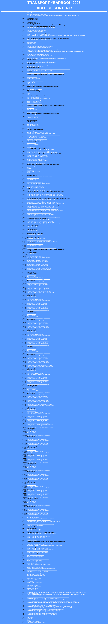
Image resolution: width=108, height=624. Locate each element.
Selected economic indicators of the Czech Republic (38, 28)
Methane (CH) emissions (32, 585)
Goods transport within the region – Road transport (38, 266)
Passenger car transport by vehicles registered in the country (40, 518)
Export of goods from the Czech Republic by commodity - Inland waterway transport (45, 203)
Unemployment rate (31, 82)
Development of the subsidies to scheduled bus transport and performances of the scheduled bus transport (51, 599)
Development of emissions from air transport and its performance (42, 614)
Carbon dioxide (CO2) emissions (34, 578)
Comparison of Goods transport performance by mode (39, 190)
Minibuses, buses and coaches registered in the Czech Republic (41, 133)
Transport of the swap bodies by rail (35, 245)
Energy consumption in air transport (34, 560)
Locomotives (29, 122)
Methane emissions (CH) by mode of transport (37, 571)
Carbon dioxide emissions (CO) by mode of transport (38, 564)
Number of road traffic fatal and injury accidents (37, 548)
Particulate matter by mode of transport (35, 574)
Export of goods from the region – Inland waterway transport (40, 363)
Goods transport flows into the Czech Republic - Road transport (41, 222)
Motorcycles (29, 168)
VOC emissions (30, 584)
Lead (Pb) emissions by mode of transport (36, 575)
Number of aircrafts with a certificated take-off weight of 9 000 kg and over (43, 149)
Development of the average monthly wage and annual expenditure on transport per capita (48, 597)
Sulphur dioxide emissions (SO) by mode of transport (39, 572)
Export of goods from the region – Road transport (37, 264)
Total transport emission (32, 563)
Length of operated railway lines (34, 106)
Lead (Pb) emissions (31, 589)
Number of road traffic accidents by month (36, 537)
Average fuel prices (31, 56)
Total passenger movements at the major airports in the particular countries (43, 521)
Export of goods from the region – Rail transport (37, 260)
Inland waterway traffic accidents (34, 538)
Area (28, 75)
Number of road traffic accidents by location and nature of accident (41, 533)
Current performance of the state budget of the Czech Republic (41, 27)
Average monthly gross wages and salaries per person (39, 40)
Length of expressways (32, 112)
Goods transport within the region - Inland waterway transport (40, 366)
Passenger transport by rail (33, 178)
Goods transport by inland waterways (35, 234)
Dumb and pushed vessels (32, 144)
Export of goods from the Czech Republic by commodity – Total (41, 199)
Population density (31, 87)
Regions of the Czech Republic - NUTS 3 (36, 622)
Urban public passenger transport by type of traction (38, 183)
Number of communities (32, 77)
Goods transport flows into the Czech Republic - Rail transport (40, 221)
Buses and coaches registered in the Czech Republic (38, 157)
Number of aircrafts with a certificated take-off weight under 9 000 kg (42, 152)
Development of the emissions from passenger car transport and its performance (45, 609)
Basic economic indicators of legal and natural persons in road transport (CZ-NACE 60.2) (46, 65)
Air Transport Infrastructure (33, 101)
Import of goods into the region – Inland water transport (39, 269)
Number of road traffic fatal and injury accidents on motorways (40, 549)
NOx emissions (30, 581)
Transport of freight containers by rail (35, 244)
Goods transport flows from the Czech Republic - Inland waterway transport (43, 217)
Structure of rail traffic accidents (34, 529)
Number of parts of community (33, 78)
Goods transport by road (32, 230)
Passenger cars (30, 170)
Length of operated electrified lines (34, 116)
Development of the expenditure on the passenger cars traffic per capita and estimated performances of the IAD (53, 602)
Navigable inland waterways (33, 621)
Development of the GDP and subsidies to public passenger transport (43, 598)
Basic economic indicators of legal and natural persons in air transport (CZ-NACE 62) (45, 73)
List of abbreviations (32, 12)
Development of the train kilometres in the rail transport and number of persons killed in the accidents (50, 606)
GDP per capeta (30, 85)
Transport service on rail (32, 253)
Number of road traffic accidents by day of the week (38, 536)
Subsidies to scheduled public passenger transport (38, 54)
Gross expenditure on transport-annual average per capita (39, 55)
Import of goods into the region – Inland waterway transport (40, 365)
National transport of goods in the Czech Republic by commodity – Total (42, 192)
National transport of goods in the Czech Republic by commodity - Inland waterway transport (47, 196)
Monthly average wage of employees (35, 81)
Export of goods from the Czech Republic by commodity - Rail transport (42, 201)
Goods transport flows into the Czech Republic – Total (38, 219)
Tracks (28, 93)
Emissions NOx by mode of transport (35, 567)
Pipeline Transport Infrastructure (34, 102)
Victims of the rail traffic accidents (34, 530)
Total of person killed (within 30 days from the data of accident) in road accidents (44, 545)
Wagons (28, 128)
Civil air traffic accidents (32, 540)
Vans (28, 126)
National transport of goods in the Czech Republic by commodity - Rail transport (44, 194)
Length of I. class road (32, 109)
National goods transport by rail (33, 227)
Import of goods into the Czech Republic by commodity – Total (40, 206)
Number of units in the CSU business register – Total (38, 34)
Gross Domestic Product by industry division (36, 30)
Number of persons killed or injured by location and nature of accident (42, 534)
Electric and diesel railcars (32, 124)
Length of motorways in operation (34, 110)
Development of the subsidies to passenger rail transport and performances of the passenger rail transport (51, 601)
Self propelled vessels (31, 143)
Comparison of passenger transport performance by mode (39, 176)
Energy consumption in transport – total (35, 555)
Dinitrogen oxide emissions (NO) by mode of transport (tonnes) (41, 568)
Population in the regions (32, 79)
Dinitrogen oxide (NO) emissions (34, 582)
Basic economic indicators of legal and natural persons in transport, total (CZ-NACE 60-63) (47, 58)
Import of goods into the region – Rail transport (37, 283)
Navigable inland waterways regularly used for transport (39, 100)
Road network (30, 617)
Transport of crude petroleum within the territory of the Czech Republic (42, 241)
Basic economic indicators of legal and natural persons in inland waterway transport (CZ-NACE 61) (48, 69)
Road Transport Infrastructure (33, 97)
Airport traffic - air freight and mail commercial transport (39, 240)
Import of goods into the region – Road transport (37, 265)
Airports (28, 620)
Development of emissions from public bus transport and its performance (43, 610)
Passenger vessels (31, 147)
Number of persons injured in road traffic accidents (38, 552)
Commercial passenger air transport (35, 186)
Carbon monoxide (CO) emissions (34, 579)
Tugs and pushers (31, 145)
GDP (28, 83)
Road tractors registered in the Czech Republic (37, 137)
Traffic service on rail (31, 179)
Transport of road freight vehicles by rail (35, 246)
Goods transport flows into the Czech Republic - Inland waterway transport (43, 223)
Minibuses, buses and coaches (33, 171)
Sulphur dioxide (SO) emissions (34, 586)
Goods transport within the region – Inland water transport (39, 271)
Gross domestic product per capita (34, 89)
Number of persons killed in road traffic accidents (37, 551)
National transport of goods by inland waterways (37, 236)
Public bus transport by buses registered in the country (39, 520)
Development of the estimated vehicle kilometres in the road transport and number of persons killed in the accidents (53, 607)
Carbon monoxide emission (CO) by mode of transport (39, 565)
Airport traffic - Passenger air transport (35, 187)
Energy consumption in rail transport (35, 556)
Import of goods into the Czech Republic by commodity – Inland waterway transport (45, 210)
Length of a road (30, 108)
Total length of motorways (32, 117)
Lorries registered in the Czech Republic (35, 136)
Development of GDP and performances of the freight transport (41, 605)
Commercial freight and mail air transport (36, 238)
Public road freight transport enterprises (35, 66)
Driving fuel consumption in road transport (36, 561)
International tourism (31, 43)
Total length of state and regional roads (35, 118)
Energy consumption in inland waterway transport (38, 559)
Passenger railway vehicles (33, 125)
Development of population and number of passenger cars (40, 603)
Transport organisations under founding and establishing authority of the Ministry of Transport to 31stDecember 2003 (53, 15)
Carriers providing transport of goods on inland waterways (39, 70)
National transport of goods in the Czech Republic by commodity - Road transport (45, 195)
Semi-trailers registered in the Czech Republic (37, 139)
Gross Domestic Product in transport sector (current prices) (40, 46)
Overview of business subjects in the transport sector (38, 47)
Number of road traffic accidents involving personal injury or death (41, 543)
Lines (28, 94)
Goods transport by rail (32, 226)
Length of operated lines (32, 114)
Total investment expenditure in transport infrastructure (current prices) (42, 49)
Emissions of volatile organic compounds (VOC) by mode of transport (42, 570)
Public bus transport (31, 180)
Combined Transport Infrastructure (34, 104)
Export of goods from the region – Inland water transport (39, 268)
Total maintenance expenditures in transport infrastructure (39, 50)
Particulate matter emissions (33, 588)
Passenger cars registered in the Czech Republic (37, 132)
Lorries (28, 172)
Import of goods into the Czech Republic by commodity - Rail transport (42, 207)
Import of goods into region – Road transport (36, 421)
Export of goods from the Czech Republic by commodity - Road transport (43, 202)
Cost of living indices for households (35, 31)
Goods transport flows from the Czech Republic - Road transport (41, 215)
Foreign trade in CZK (31, 42)
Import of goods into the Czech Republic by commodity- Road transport (42, 209)
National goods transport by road (34, 231)
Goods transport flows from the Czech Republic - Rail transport (40, 214)
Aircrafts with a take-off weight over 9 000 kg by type (38, 151)
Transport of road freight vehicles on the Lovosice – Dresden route (41, 248)
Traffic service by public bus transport (35, 182)
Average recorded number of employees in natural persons (40, 39)
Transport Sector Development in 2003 (36, 14)
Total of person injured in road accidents (35, 544)
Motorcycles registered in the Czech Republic (37, 131)
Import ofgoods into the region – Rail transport (37, 261)
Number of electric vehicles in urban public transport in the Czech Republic (43, 135)
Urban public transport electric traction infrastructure (38, 98)
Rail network (29, 618)
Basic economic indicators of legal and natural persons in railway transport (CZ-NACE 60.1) (47, 60)
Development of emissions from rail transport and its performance (42, 613)
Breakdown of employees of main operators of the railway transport (41, 62)
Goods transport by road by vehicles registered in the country (40, 524)
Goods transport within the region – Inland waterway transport (40, 292)
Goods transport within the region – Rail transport (37, 262)
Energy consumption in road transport (35, 557)
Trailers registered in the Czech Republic (36, 140)
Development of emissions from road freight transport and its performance (44, 611)
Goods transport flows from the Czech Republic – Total (39, 213)
